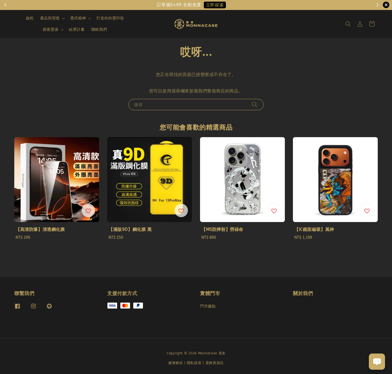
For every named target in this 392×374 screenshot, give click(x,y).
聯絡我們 (99, 29)
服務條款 (175, 363)
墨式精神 (78, 18)
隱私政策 (194, 363)
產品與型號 (50, 18)
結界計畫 (77, 29)
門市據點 (208, 306)
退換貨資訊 (214, 363)
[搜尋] (254, 104)
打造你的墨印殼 (110, 18)
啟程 (30, 18)
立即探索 (215, 5)
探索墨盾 (50, 29)
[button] (348, 24)
